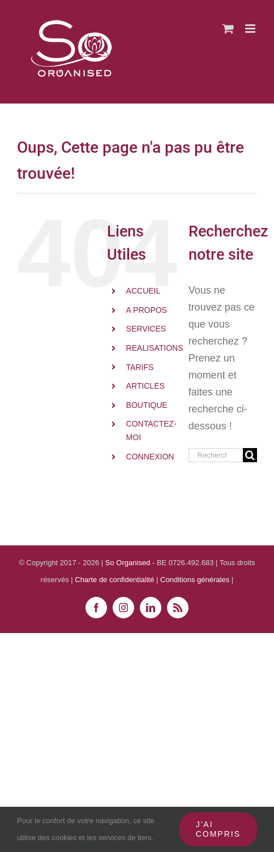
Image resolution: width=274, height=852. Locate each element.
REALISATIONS (154, 347)
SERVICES (146, 328)
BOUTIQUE (147, 405)
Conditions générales (196, 579)
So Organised (128, 562)
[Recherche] (250, 455)
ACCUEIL (143, 290)
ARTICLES (145, 385)
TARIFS (140, 367)
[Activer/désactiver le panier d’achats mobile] (228, 29)
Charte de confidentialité (114, 579)
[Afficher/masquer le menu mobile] (251, 29)
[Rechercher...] (216, 455)
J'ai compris (218, 829)
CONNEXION (150, 456)
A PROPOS (146, 310)
